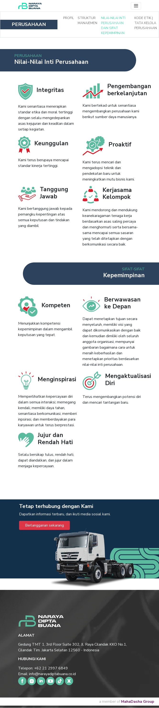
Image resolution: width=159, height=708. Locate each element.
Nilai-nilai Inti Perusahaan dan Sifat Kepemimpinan (113, 25)
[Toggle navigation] (136, 6)
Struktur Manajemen (87, 20)
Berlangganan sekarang (44, 525)
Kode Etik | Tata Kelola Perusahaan (145, 23)
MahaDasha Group (137, 701)
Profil (68, 18)
